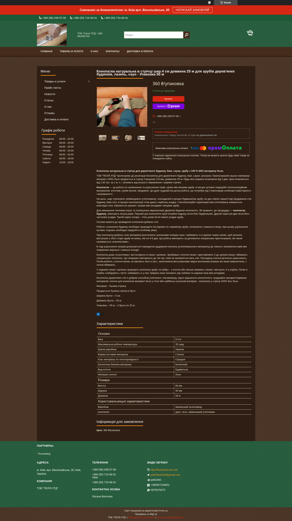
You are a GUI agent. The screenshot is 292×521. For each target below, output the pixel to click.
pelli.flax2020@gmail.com (165, 474)
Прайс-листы (52, 87)
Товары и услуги (71, 51)
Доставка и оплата (140, 51)
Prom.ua (163, 510)
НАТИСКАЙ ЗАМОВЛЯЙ (192, 10)
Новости (49, 94)
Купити (168, 98)
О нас (94, 51)
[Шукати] (186, 34)
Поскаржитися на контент (141, 517)
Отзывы (49, 113)
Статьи (49, 100)
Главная (46, 51)
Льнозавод (44, 453)
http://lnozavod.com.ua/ (164, 469)
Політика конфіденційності (170, 517)
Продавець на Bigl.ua (146, 514)
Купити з (168, 106)
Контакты (112, 51)
